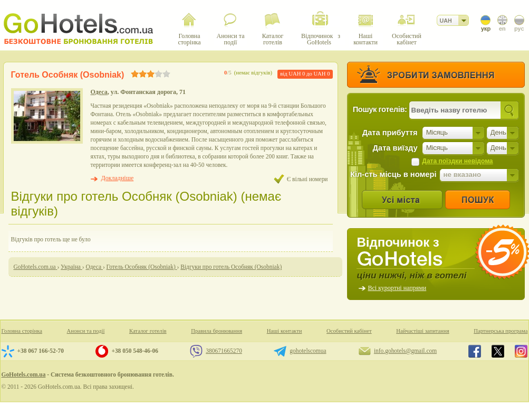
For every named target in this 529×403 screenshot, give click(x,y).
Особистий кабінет (349, 331)
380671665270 (224, 351)
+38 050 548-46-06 (134, 351)
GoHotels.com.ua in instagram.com (521, 351)
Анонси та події (86, 331)
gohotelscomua (308, 351)
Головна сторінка (22, 331)
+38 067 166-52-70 (40, 351)
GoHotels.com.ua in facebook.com (474, 351)
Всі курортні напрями (397, 288)
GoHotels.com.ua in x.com (498, 351)
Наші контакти (284, 331)
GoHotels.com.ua (24, 374)
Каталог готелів (148, 331)
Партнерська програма (500, 331)
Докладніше (117, 178)
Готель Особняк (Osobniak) (67, 74)
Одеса (99, 92)
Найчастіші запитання (422, 331)
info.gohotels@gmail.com (405, 351)
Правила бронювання (216, 331)
